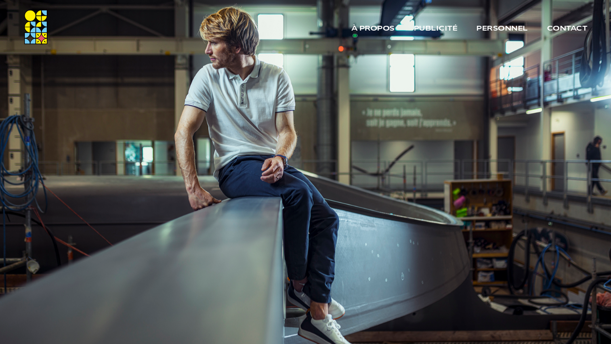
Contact (567, 28)
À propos (373, 28)
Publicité (436, 28)
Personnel (502, 28)
